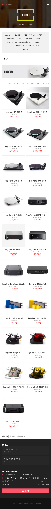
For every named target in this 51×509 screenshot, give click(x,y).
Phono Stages (36, 83)
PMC (20, 38)
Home (21, 24)
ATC (10, 46)
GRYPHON (10, 38)
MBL (25, 35)
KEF (29, 46)
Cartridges (25, 83)
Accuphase (20, 46)
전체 (9, 83)
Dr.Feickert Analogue (23, 42)
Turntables (16, 83)
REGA (38, 38)
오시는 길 (25, 491)
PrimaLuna (24, 49)
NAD (37, 46)
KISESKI (38, 42)
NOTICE (5, 444)
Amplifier (46, 83)
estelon (8, 35)
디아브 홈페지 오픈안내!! (12, 459)
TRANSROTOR (36, 35)
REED (8, 42)
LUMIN (17, 35)
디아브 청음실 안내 (10, 449)
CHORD (29, 38)
